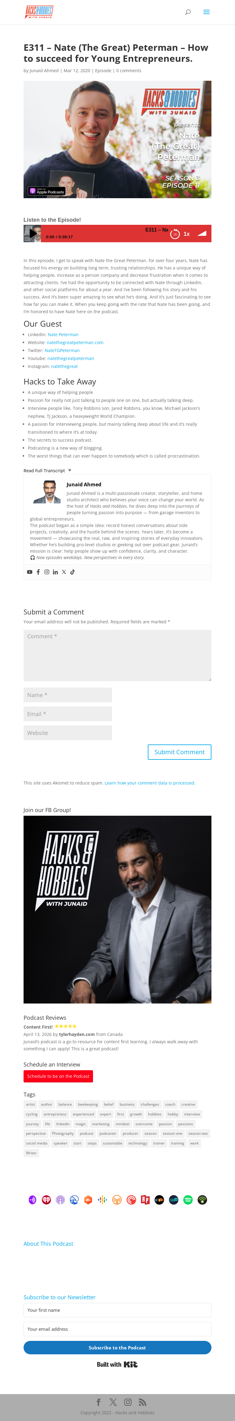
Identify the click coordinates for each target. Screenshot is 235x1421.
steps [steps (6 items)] (92, 1143)
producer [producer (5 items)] (130, 1133)
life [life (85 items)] (47, 1123)
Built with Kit (117, 1364)
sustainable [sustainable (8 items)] (112, 1143)
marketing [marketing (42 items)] (101, 1123)
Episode (103, 70)
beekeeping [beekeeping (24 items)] (88, 1104)
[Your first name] (117, 1310)
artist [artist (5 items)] (30, 1104)
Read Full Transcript (47, 470)
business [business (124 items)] (127, 1104)
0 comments (128, 70)
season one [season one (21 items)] (172, 1133)
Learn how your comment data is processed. (150, 783)
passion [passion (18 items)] (165, 1123)
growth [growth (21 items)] (136, 1114)
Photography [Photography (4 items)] (63, 1133)
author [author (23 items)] (46, 1104)
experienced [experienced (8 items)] (83, 1114)
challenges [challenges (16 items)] (150, 1104)
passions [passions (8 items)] (185, 1123)
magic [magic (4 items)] (81, 1123)
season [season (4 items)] (150, 1133)
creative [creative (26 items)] (188, 1104)
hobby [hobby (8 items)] (173, 1114)
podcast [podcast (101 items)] (86, 1133)
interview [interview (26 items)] (192, 1114)
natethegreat (64, 366)
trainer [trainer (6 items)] (159, 1143)
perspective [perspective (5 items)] (36, 1133)
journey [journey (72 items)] (32, 1123)
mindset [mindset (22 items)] (122, 1123)
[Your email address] (117, 1329)
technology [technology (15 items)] (138, 1143)
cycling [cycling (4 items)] (32, 1114)
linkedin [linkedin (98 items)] (62, 1123)
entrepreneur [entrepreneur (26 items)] (55, 1114)
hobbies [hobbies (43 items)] (155, 1114)
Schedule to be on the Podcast (58, 1076)
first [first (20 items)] (120, 1114)
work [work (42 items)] (194, 1143)
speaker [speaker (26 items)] (60, 1143)
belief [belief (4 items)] (109, 1104)
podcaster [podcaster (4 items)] (108, 1133)
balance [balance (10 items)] (65, 1104)
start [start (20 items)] (77, 1143)
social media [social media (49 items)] (36, 1143)
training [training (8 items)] (177, 1143)
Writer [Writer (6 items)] (31, 1153)
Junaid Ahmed (44, 70)
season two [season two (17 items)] (198, 1133)
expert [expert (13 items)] (105, 1114)
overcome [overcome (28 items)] (144, 1123)
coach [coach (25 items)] (170, 1104)
